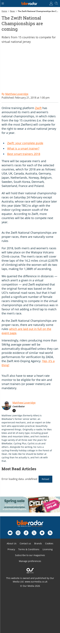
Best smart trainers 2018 (23, 154)
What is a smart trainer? (23, 148)
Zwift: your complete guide (25, 143)
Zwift (38, 108)
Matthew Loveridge (24, 402)
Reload (45, 479)
